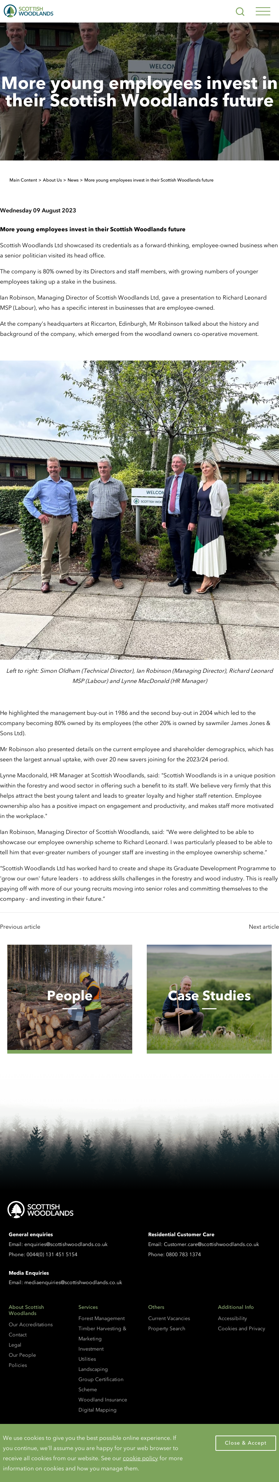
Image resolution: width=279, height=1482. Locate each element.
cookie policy (140, 1458)
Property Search (166, 1329)
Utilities (87, 1359)
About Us (52, 180)
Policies (18, 1365)
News (73, 180)
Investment (91, 1349)
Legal (15, 1345)
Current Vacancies (169, 1318)
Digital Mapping (97, 1410)
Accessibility (232, 1318)
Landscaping (93, 1369)
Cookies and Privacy (241, 1329)
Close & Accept (246, 1443)
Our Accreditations (31, 1325)
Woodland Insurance (102, 1400)
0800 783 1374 (183, 1254)
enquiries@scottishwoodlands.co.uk (66, 1244)
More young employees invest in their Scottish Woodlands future (149, 180)
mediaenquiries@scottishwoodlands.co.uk (73, 1282)
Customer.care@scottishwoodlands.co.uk (211, 1244)
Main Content (23, 180)
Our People (22, 1355)
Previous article (20, 926)
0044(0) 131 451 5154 (52, 1254)
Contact (18, 1335)
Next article (264, 926)
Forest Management (101, 1318)
